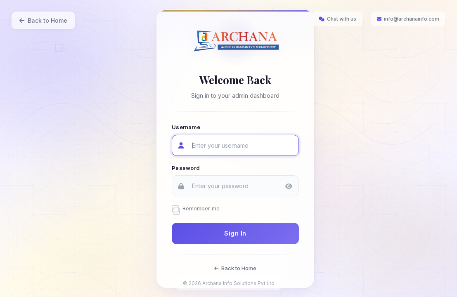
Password (186, 167)
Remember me (201, 208)
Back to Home (43, 20)
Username (186, 127)
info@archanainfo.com (408, 19)
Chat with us (337, 19)
